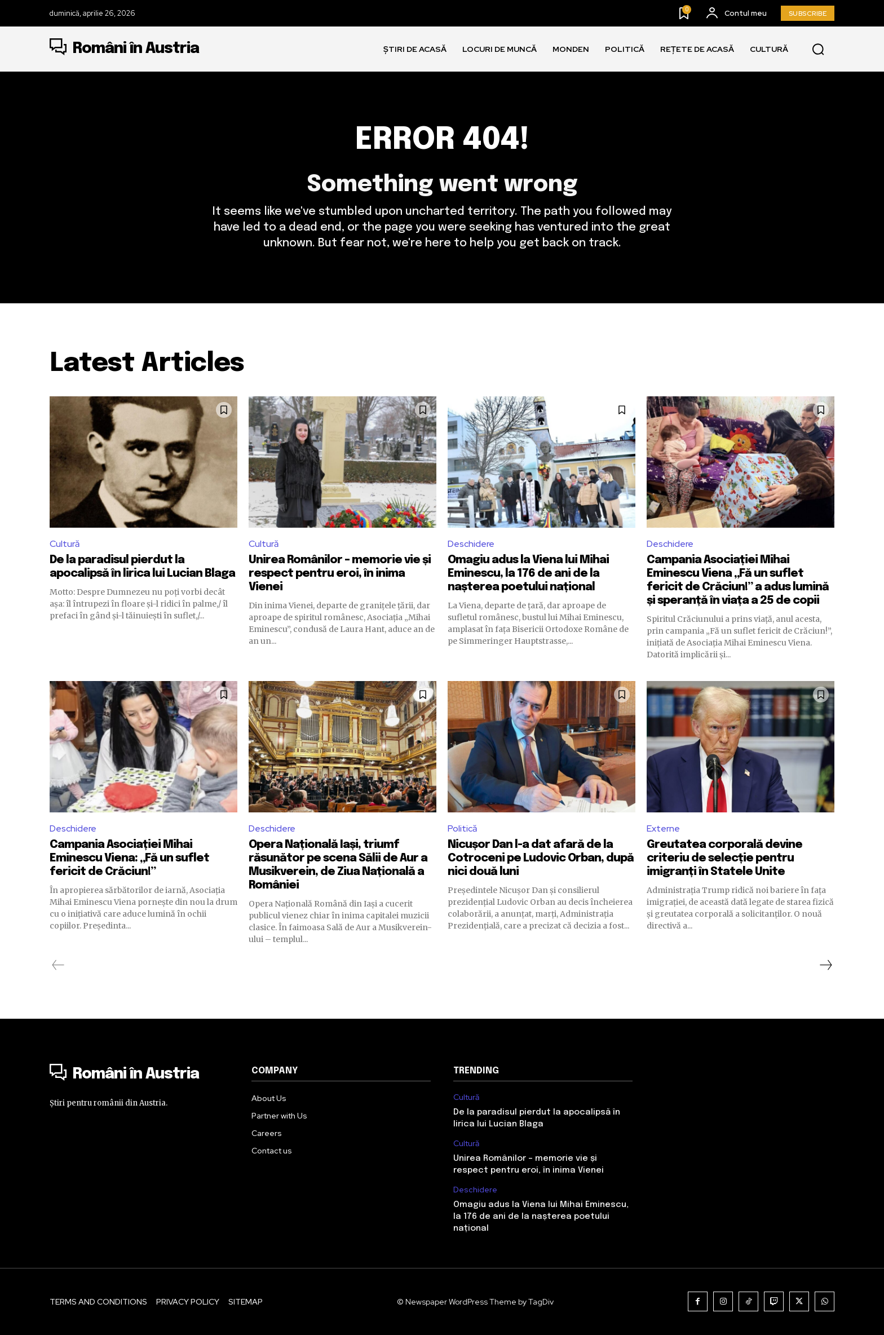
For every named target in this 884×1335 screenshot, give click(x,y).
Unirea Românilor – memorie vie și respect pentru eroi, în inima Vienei (340, 573)
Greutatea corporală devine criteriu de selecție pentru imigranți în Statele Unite (724, 858)
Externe (663, 828)
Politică (462, 828)
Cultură (64, 544)
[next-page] (825, 965)
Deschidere (471, 544)
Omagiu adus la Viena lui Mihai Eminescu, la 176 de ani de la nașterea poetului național (528, 573)
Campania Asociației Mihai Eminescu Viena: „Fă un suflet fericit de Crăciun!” (129, 858)
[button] (818, 49)
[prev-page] (58, 965)
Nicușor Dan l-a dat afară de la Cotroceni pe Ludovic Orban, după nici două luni (541, 858)
